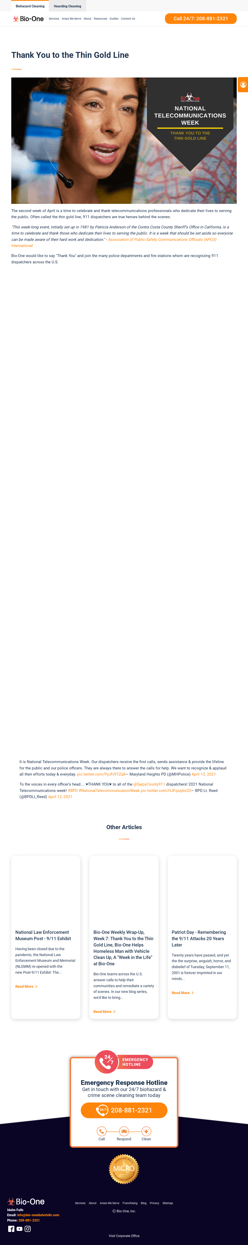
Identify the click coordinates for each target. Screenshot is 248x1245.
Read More (24, 986)
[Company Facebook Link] (11, 1229)
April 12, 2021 (204, 774)
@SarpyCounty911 (149, 784)
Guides (114, 18)
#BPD (73, 790)
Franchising (130, 1203)
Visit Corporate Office (124, 1236)
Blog (144, 1203)
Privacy (154, 1203)
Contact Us (128, 18)
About (87, 18)
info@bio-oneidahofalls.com (38, 1215)
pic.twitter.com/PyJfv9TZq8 (101, 774)
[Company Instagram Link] (28, 1229)
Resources (100, 18)
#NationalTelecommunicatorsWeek (109, 790)
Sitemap (168, 1203)
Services (54, 18)
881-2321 (29, 1220)
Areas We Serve (71, 18)
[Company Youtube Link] (19, 1229)
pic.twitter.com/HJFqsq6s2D (166, 790)
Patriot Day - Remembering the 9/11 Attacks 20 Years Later (199, 939)
